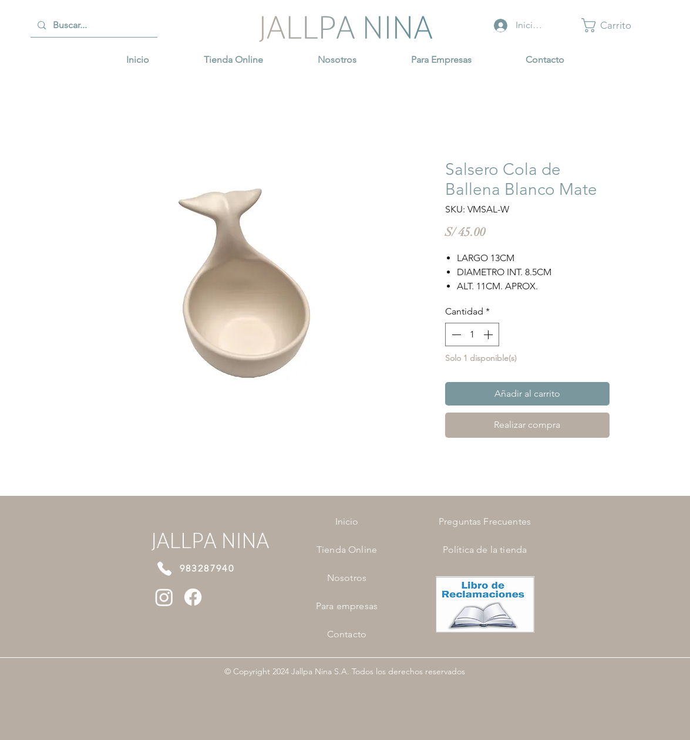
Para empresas (347, 605)
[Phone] (164, 568)
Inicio (347, 521)
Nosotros (346, 577)
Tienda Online (347, 549)
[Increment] (489, 334)
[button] (614, 25)
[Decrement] (455, 334)
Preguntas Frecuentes (485, 521)
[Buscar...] (93, 25)
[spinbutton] (472, 334)
